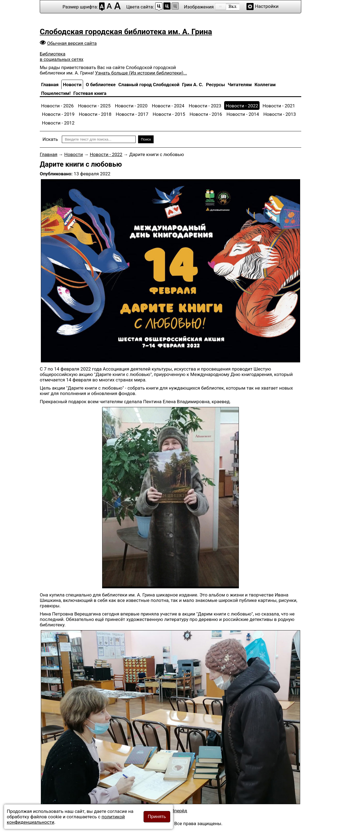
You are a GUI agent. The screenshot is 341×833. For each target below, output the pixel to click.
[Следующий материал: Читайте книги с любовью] (179, 810)
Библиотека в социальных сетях (61, 56)
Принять (157, 816)
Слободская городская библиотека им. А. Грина (126, 31)
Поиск (146, 139)
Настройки (267, 6)
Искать (50, 139)
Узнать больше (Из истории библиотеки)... (141, 73)
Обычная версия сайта (72, 43)
